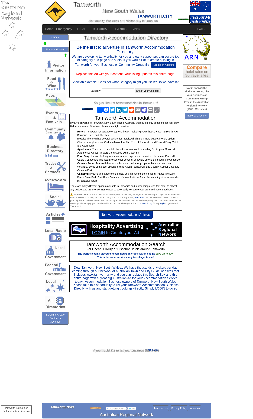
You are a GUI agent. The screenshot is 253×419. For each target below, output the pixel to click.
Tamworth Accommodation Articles (126, 214)
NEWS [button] (200, 29)
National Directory (196, 115)
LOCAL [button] (82, 29)
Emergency (64, 29)
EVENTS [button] (121, 29)
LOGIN (160, 288)
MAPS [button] (137, 29)
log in (162, 203)
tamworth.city (146, 203)
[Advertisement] (125, 320)
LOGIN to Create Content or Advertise (55, 318)
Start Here (151, 350)
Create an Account (164, 64)
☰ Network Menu (55, 49)
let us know (139, 197)
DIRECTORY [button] (101, 29)
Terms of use (161, 408)
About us (195, 408)
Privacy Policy (179, 408)
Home (49, 29)
